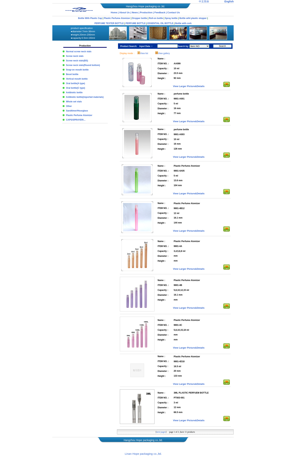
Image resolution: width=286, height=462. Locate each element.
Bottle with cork (183, 23)
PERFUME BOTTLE (136, 23)
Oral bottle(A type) (75, 83)
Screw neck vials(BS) (77, 60)
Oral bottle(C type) (75, 88)
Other (69, 106)
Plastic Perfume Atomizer (117, 18)
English (229, 1)
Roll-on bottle (156, 18)
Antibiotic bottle (74, 92)
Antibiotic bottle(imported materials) (85, 97)
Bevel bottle (72, 74)
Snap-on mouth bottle (77, 69)
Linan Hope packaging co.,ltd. (143, 453)
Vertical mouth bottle (77, 79)
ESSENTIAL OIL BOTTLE (160, 23)
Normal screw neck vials (78, 51)
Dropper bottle (139, 18)
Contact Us (173, 12)
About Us (124, 12)
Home (114, 12)
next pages (161, 432)
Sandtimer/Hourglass (77, 110)
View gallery (164, 53)
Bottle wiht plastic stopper (193, 18)
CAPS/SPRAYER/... (76, 120)
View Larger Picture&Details (188, 86)
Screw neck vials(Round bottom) (83, 65)
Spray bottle (171, 18)
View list (144, 53)
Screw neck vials (75, 56)
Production (146, 12)
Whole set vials (74, 101)
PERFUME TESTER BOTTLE (109, 23)
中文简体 (204, 1)
